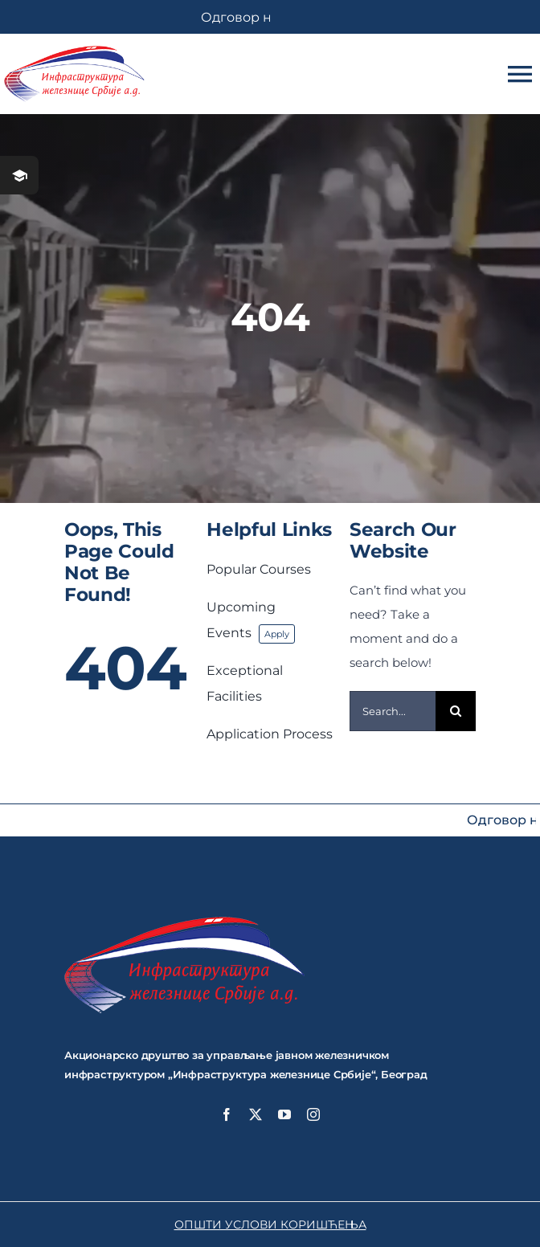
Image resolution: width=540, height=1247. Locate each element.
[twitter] (255, 1114)
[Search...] (393, 711)
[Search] (456, 711)
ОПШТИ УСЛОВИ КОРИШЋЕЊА (270, 1224)
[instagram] (313, 1114)
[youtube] (284, 1114)
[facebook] (226, 1114)
